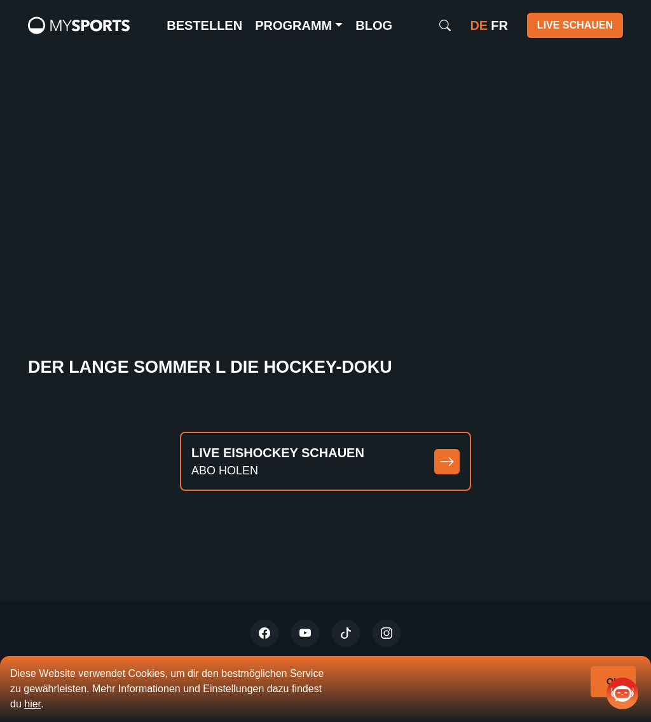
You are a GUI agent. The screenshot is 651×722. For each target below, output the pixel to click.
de (479, 25)
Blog (373, 25)
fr (499, 25)
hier (32, 704)
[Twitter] (264, 633)
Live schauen (575, 25)
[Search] (445, 25)
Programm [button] (293, 25)
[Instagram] (387, 633)
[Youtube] (305, 633)
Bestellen (204, 25)
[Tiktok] (346, 633)
